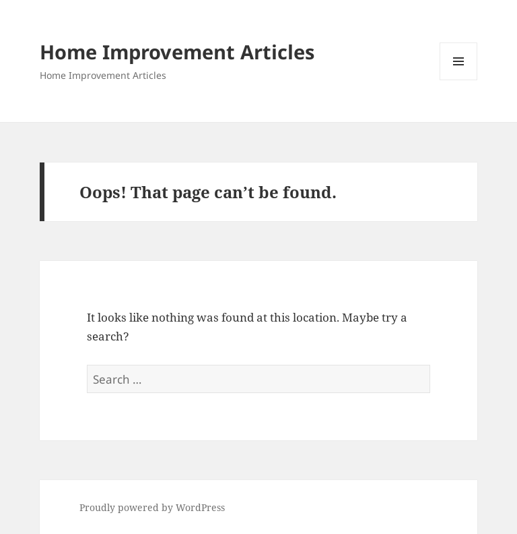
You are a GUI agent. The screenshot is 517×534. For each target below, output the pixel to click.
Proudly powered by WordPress (152, 507)
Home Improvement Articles (177, 51)
